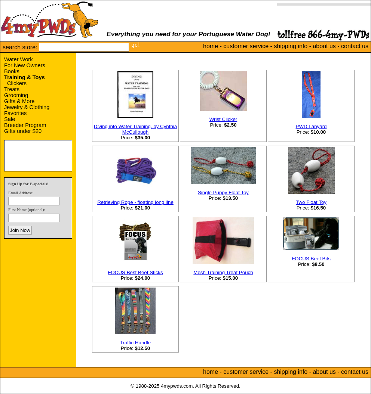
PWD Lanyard (311, 126)
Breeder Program (25, 125)
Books (11, 71)
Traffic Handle (135, 342)
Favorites (15, 113)
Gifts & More (19, 101)
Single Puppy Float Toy (223, 192)
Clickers (17, 83)
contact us (354, 46)
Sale (9, 119)
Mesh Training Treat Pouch (223, 272)
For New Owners (24, 65)
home (210, 46)
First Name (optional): (26, 209)
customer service (246, 46)
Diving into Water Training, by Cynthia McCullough (135, 129)
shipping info (290, 46)
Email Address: (21, 192)
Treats (11, 89)
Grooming (16, 95)
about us (324, 46)
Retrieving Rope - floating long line (135, 202)
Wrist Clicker (223, 119)
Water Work (18, 59)
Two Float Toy (311, 202)
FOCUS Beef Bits (311, 258)
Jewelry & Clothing (26, 107)
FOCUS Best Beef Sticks (135, 272)
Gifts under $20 (23, 131)
